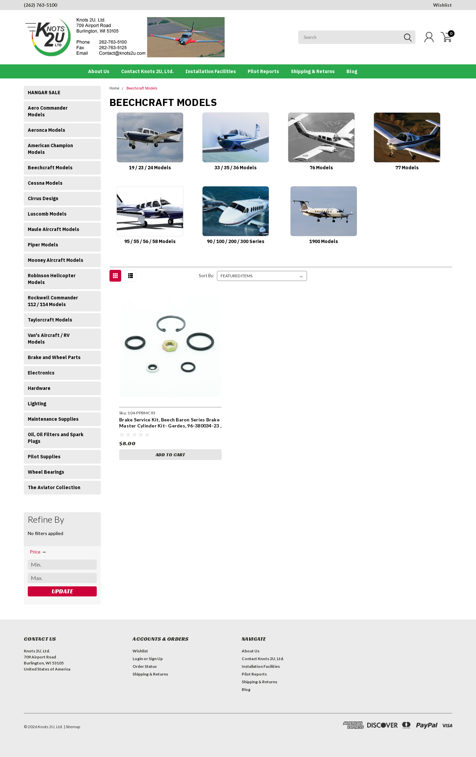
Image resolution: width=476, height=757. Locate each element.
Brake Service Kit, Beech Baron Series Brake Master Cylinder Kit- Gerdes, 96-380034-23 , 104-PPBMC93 (170, 425)
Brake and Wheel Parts (54, 357)
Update (62, 591)
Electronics (41, 373)
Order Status (145, 666)
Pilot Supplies (44, 457)
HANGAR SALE (44, 93)
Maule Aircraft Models (53, 229)
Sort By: (206, 275)
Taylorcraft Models (50, 320)
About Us (98, 71)
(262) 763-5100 (40, 5)
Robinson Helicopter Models (52, 279)
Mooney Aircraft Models (55, 260)
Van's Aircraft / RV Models (49, 338)
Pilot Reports (263, 71)
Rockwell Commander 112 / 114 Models (53, 301)
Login (138, 658)
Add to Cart (170, 455)
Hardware (39, 388)
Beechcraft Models (50, 168)
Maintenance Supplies (53, 419)
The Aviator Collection (54, 487)
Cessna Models (45, 183)
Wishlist (442, 5)
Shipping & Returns (313, 71)
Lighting (37, 404)
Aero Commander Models (48, 111)
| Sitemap (72, 726)
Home (114, 88)
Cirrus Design (43, 198)
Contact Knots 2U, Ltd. (147, 71)
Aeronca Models (46, 130)
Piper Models (43, 245)
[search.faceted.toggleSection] (38, 551)
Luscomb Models (47, 214)
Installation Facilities (210, 71)
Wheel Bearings (46, 472)
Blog (351, 71)
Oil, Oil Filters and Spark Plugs (55, 437)
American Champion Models (50, 148)
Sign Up (156, 658)
